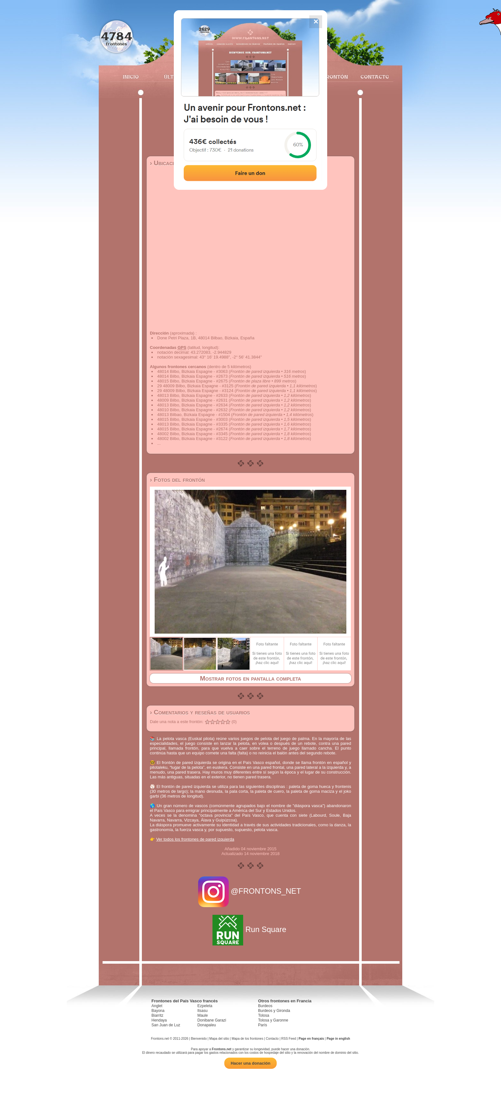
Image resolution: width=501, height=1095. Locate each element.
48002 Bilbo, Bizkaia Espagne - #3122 (192, 438)
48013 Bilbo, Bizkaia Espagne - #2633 (192, 395)
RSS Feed (288, 1038)
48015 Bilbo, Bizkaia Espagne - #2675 (192, 381)
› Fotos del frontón (177, 479)
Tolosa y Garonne (273, 1020)
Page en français (311, 1038)
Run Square (250, 929)
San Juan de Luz (165, 1025)
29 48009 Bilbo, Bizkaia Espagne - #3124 (195, 390)
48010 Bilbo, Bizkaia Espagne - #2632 (192, 409)
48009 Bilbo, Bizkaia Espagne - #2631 (192, 400)
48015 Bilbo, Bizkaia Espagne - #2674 (192, 429)
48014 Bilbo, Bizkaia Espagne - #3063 (192, 371)
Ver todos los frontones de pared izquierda (195, 839)
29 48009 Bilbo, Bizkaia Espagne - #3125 (195, 385)
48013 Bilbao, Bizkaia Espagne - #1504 (193, 414)
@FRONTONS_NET (250, 891)
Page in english (338, 1038)
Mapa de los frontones (247, 1038)
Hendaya (159, 1020)
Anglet (156, 1006)
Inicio (131, 76)
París (262, 1025)
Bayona (158, 1010)
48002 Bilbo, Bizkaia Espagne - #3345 (192, 433)
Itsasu (202, 1010)
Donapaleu (206, 1025)
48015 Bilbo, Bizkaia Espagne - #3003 (192, 419)
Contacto (372, 76)
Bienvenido (198, 1038)
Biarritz (157, 1015)
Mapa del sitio (219, 1038)
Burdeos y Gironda (274, 1010)
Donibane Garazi (211, 1020)
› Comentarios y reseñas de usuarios (200, 712)
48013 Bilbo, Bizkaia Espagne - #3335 (192, 424)
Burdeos (265, 1006)
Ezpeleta (204, 1006)
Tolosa (263, 1015)
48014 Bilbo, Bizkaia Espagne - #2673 (192, 376)
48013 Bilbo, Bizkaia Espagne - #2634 (192, 405)
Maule (202, 1015)
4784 (116, 36)
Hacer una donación (250, 1063)
